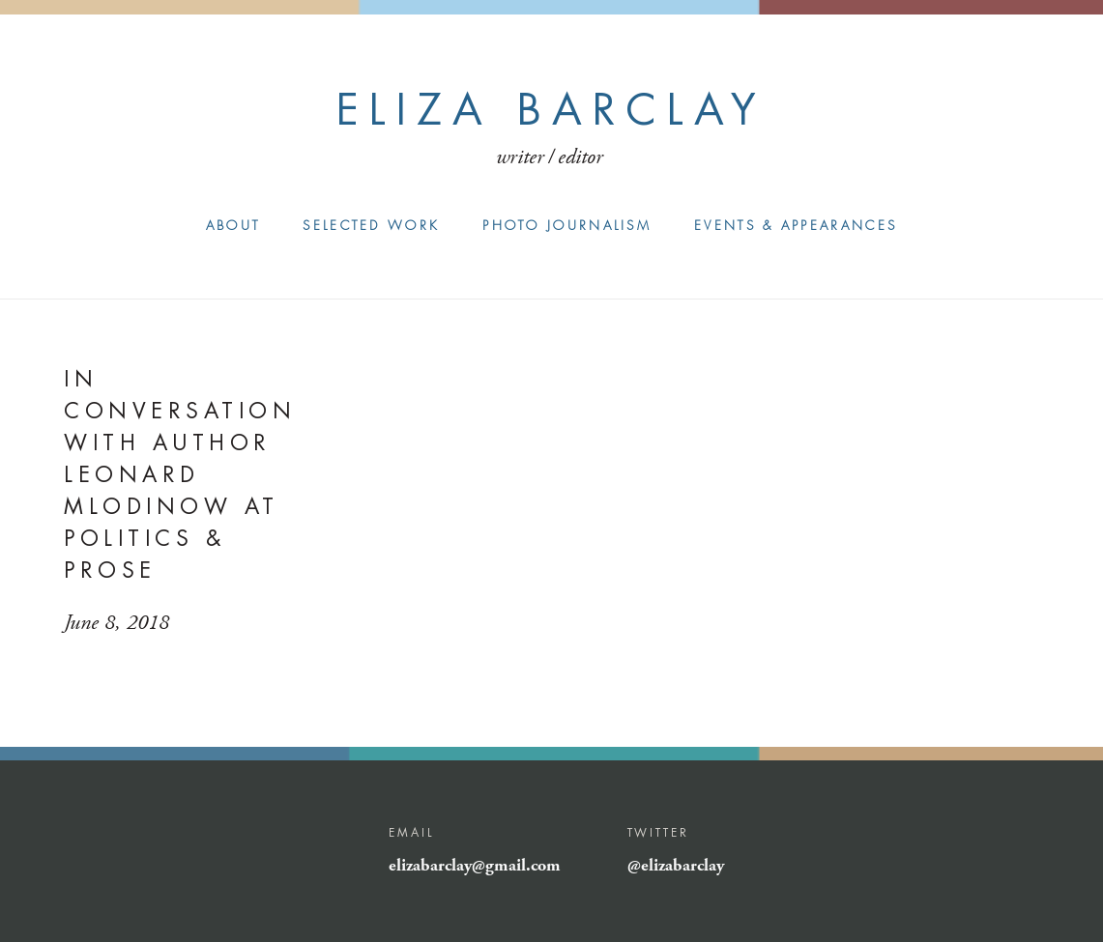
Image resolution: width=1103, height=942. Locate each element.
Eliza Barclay (551, 109)
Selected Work (371, 225)
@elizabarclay (675, 865)
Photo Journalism (567, 225)
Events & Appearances (795, 225)
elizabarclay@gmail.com (475, 865)
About (233, 225)
